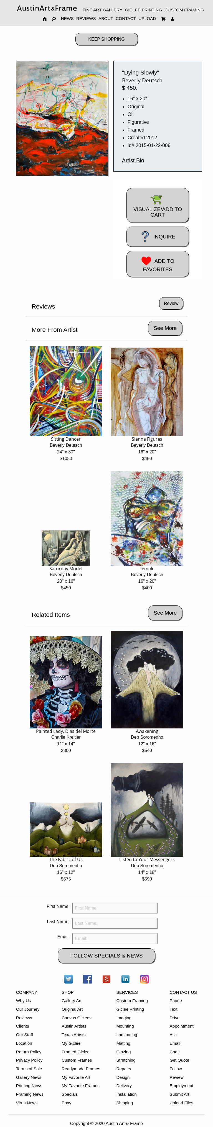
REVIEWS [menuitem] (86, 18)
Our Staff (24, 1034)
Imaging (123, 1017)
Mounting (125, 1026)
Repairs (123, 1068)
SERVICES (127, 992)
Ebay (66, 1102)
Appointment (182, 1026)
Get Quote (179, 1060)
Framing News (30, 1094)
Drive (175, 1017)
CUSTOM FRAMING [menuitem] (184, 9)
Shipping (124, 1102)
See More (165, 328)
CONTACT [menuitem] (126, 18)
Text (174, 1009)
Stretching (125, 1060)
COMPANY (26, 992)
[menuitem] (46, 8)
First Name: (58, 906)
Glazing (123, 1051)
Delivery (123, 1085)
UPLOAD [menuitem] (147, 18)
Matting (123, 1043)
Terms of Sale (29, 1068)
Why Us (23, 1000)
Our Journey (28, 1009)
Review (177, 1077)
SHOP (68, 992)
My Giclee (71, 1043)
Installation (126, 1094)
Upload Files (181, 1102)
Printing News (29, 1085)
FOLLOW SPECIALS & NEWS (106, 956)
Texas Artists (73, 1034)
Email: (63, 937)
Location (24, 1043)
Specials (70, 1094)
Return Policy (28, 1051)
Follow (176, 1068)
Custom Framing (132, 1000)
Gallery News (28, 1077)
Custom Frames (77, 1060)
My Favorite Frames (81, 1085)
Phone (176, 1000)
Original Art (72, 1009)
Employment (181, 1085)
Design (123, 1077)
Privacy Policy (29, 1060)
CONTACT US (183, 992)
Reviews (24, 1017)
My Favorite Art (76, 1077)
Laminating (126, 1034)
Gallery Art (72, 1000)
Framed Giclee (76, 1051)
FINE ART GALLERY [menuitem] (102, 9)
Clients (22, 1026)
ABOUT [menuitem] (105, 18)
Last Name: (58, 921)
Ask (173, 1034)
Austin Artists (74, 1026)
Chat (174, 1051)
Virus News (26, 1102)
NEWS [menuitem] (67, 18)
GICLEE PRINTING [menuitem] (143, 9)
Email (175, 1043)
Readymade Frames (81, 1068)
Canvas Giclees (77, 1017)
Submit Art (179, 1094)
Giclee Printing (130, 1009)
